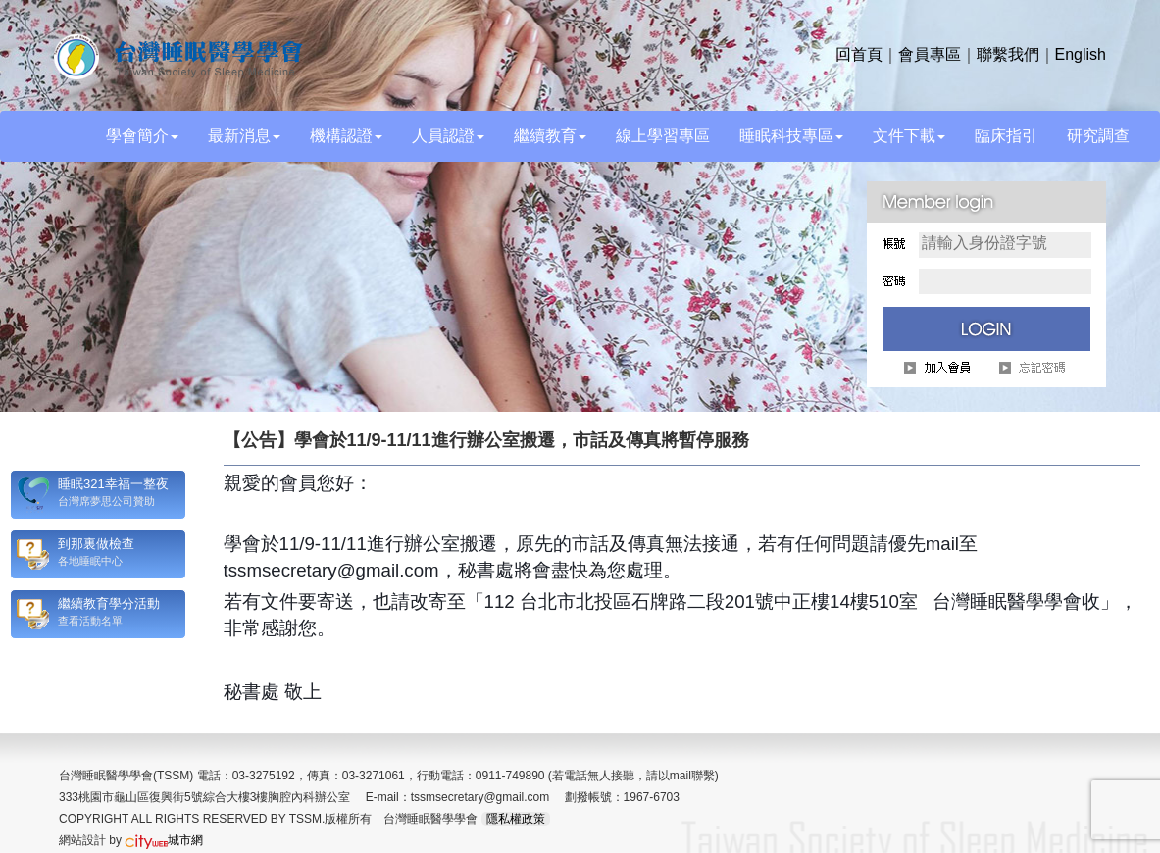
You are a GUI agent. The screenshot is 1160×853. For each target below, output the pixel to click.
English (1080, 54)
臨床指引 (1006, 135)
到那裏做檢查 (96, 543)
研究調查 (1098, 135)
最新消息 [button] (244, 135)
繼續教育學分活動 (109, 603)
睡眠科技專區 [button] (791, 135)
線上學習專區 (663, 135)
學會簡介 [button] (142, 135)
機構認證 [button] (346, 135)
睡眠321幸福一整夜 (113, 484)
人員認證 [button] (448, 135)
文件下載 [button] (909, 135)
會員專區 (929, 54)
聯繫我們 (1008, 54)
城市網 (164, 840)
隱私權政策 (515, 819)
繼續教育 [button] (550, 135)
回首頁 (859, 54)
